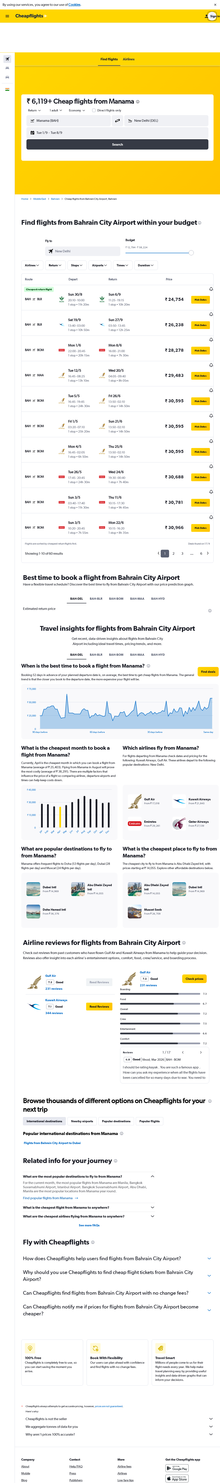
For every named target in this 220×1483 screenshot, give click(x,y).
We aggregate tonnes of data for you (120, 1364)
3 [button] (182, 491)
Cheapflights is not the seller (120, 1356)
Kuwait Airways (56, 938)
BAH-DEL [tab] (76, 536)
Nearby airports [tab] (82, 1059)
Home (24, 169)
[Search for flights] (7, 29)
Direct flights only (109, 80)
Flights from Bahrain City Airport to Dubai (52, 1080)
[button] (215, 4)
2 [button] (173, 491)
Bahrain (55, 169)
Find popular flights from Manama (51, 1136)
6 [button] (201, 491)
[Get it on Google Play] (177, 1406)
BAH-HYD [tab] (158, 536)
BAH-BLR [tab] (96, 536)
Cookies (74, 5)
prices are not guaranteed (108, 1344)
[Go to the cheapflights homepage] (31, 16)
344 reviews (54, 950)
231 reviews (53, 926)
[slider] (191, 223)
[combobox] (34, 80)
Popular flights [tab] (149, 1059)
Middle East (39, 169)
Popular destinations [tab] (116, 1059)
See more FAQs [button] (89, 1163)
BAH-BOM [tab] (116, 536)
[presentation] (138, 72)
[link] (194, 916)
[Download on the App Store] (177, 1416)
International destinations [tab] (44, 1059)
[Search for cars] (7, 47)
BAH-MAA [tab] (137, 536)
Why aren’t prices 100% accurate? (120, 1372)
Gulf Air (50, 913)
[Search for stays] (7, 38)
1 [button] (165, 491)
